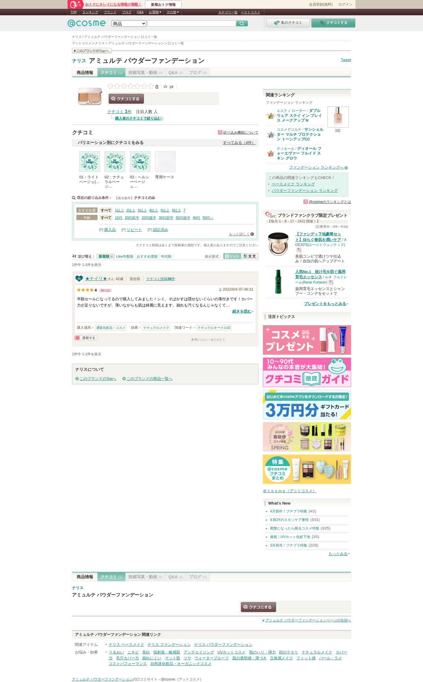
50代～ (208, 218)
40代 (196, 218)
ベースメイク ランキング (293, 184)
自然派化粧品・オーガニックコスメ (181, 663)
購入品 (110, 229)
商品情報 (85, 72)
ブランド (110, 12)
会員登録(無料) (321, 4)
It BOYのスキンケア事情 (289, 520)
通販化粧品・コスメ (110, 327)
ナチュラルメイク (156, 327)
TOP (73, 12)
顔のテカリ (288, 652)
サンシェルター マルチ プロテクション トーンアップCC (300, 134)
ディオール (285, 149)
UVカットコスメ (231, 652)
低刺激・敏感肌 (166, 652)
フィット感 (305, 658)
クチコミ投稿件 (160, 279)
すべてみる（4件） (239, 142)
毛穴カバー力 (127, 658)
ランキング (90, 12)
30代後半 (183, 218)
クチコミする (126, 99)
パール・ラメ (330, 658)
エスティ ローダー (291, 111)
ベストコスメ (250, 12)
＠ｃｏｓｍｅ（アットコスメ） (289, 491)
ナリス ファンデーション (169, 644)
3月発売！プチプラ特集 (288, 545)
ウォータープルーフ (211, 658)
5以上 (165, 210)
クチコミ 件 (119, 112)
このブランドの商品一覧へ (149, 378)
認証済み (160, 229)
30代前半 (166, 218)
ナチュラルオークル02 (214, 327)
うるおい (116, 652)
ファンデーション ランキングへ (316, 167)
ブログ (127, 12)
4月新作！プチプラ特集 (288, 511)
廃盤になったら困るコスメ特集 (294, 528)
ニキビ (133, 652)
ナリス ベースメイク (126, 644)
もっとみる (338, 554)
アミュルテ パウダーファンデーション (147, 60)
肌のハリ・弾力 (262, 652)
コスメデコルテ (289, 130)
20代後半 (149, 218)
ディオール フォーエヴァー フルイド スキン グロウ (299, 153)
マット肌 (172, 658)
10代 (118, 218)
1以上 (119, 210)
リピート (134, 229)
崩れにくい (151, 658)
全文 (249, 256)
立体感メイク (281, 658)
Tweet (346, 60)
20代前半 (132, 218)
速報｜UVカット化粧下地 (290, 537)
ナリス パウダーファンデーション (223, 644)
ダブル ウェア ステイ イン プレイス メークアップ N (299, 115)
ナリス (79, 60)
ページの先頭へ (308, 620)
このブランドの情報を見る (92, 50)
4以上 (153, 210)
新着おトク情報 (163, 5)
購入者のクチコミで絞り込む (138, 118)
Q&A (140, 12)
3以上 (142, 210)
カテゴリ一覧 (228, 12)
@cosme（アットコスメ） (182, 679)
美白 (146, 652)
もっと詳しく (239, 234)
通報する (85, 337)
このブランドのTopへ (98, 378)
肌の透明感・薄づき (249, 658)
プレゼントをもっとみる (325, 303)
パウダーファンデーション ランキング (305, 190)
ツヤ (187, 658)
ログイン (345, 4)
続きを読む (241, 311)
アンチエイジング (199, 652)
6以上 (176, 210)
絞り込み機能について (240, 132)
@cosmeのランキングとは (330, 202)
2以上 (130, 210)
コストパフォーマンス (128, 663)
